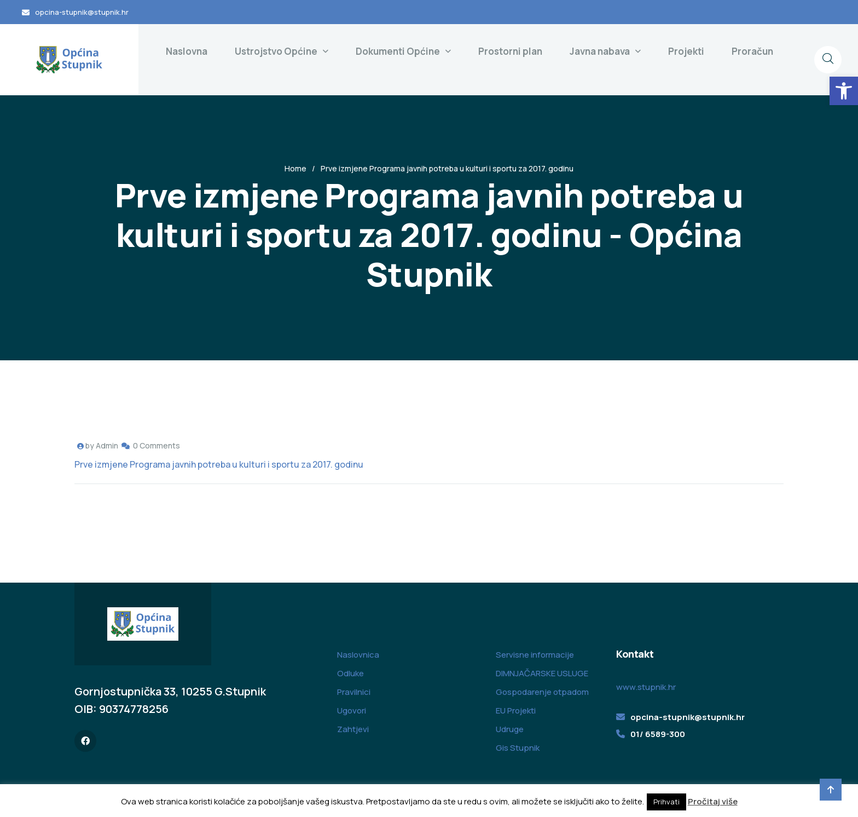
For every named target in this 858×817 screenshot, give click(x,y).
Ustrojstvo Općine (276, 51)
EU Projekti (516, 710)
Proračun (752, 51)
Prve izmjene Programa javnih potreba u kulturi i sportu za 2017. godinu (218, 464)
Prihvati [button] (666, 802)
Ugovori (351, 710)
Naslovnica (358, 654)
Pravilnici (353, 692)
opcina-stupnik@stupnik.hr (82, 12)
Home (295, 168)
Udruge (510, 729)
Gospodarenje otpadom (542, 692)
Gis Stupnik (518, 747)
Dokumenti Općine (398, 51)
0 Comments (156, 445)
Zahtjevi (353, 729)
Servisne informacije (535, 654)
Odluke (350, 673)
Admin (107, 445)
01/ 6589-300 (657, 734)
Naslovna (186, 51)
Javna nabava (600, 51)
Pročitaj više (713, 801)
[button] (844, 91)
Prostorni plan (510, 51)
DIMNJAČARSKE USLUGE (542, 673)
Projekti (686, 51)
